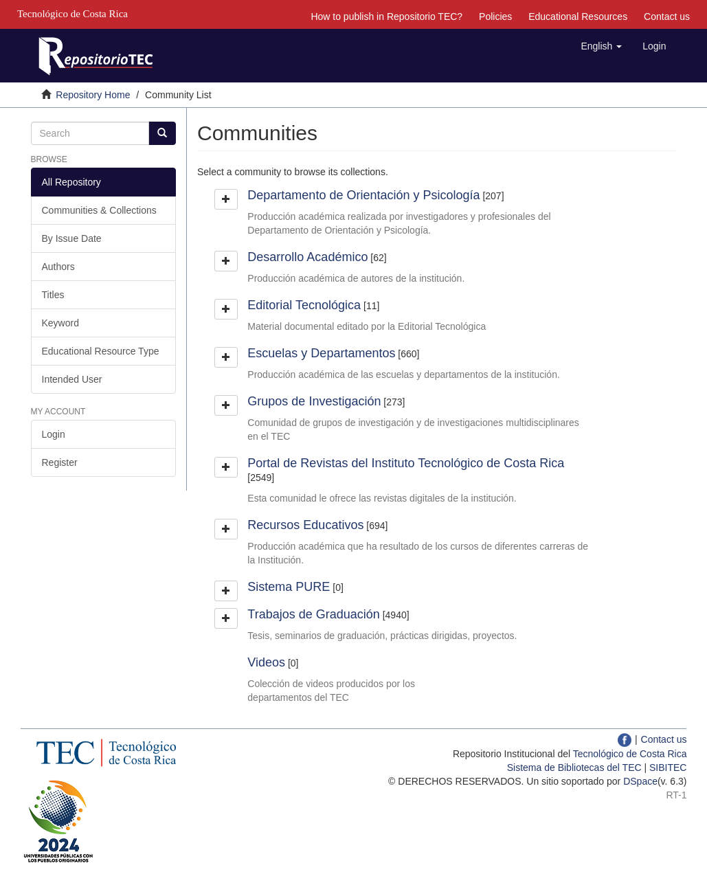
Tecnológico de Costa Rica (630, 753)
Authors (58, 266)
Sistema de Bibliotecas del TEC (574, 767)
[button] (601, 46)
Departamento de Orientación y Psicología (363, 195)
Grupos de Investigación (314, 401)
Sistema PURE (288, 587)
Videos (266, 662)
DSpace (640, 781)
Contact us (667, 16)
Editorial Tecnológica (304, 305)
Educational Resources (577, 16)
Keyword (60, 322)
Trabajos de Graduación (313, 614)
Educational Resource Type (100, 351)
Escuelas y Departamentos (321, 353)
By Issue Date (72, 238)
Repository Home (93, 94)
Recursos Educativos (305, 525)
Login (53, 434)
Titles (53, 294)
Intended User (72, 379)
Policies (495, 16)
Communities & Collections (99, 210)
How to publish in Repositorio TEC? (386, 16)
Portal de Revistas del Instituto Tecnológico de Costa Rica (405, 463)
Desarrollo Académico (307, 257)
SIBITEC (667, 767)
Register (60, 462)
